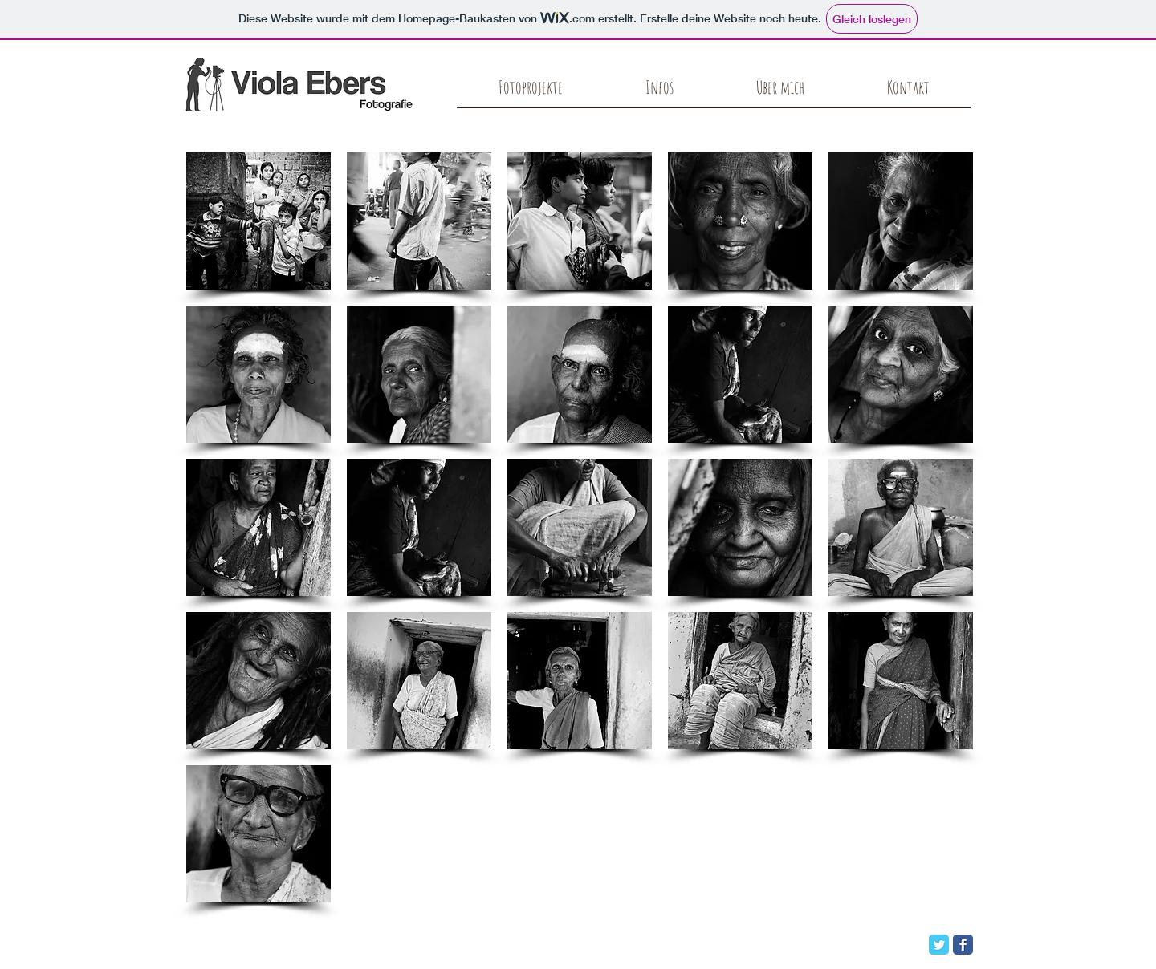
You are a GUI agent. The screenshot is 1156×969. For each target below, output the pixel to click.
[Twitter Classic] (939, 945)
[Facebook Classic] (963, 945)
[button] (258, 221)
